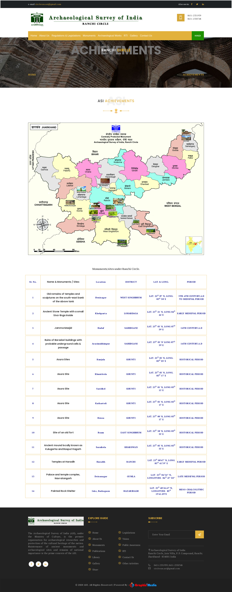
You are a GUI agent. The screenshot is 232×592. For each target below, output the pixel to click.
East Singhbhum (131, 432)
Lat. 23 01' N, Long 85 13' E (161, 389)
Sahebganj (131, 328)
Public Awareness (131, 544)
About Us (97, 538)
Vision (125, 538)
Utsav (95, 569)
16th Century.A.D (191, 328)
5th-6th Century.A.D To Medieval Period (191, 297)
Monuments (89, 35)
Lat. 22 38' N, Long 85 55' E (161, 432)
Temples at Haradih (63, 461)
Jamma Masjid (63, 328)
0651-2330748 (194, 18)
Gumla (131, 476)
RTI (126, 35)
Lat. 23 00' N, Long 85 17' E (161, 418)
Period (191, 281)
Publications (98, 551)
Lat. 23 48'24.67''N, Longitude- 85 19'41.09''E (161, 491)
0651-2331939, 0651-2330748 (168, 565)
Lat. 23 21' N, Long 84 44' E (161, 313)
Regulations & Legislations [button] (66, 35)
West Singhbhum (131, 297)
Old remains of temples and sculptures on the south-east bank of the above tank (63, 297)
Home (34, 35)
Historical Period (191, 359)
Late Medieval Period (191, 476)
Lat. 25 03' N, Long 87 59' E (161, 328)
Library (96, 557)
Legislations (128, 532)
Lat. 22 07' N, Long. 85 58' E (161, 297)
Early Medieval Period (191, 313)
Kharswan (131, 447)
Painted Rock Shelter (63, 491)
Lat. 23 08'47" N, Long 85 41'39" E (161, 462)
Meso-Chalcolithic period (191, 491)
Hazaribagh (131, 491)
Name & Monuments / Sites (63, 282)
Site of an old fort (63, 432)
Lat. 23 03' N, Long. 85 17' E (161, 374)
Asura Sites (63, 359)
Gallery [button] (134, 35)
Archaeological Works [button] (110, 35)
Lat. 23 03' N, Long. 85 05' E (161, 359)
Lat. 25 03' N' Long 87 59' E (161, 344)
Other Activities (130, 563)
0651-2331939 (194, 15)
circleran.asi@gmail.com (48, 4)
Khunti (131, 359)
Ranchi (131, 461)
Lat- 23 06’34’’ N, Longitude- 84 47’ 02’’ (161, 476)
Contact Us (146, 35)
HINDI (198, 35)
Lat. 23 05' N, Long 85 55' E (161, 447)
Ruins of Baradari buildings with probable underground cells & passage (63, 343)
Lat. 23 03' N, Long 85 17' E (161, 403)
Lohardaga (131, 313)
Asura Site (63, 374)
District (131, 281)
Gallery (96, 563)
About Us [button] (44, 35)
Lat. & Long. (161, 281)
